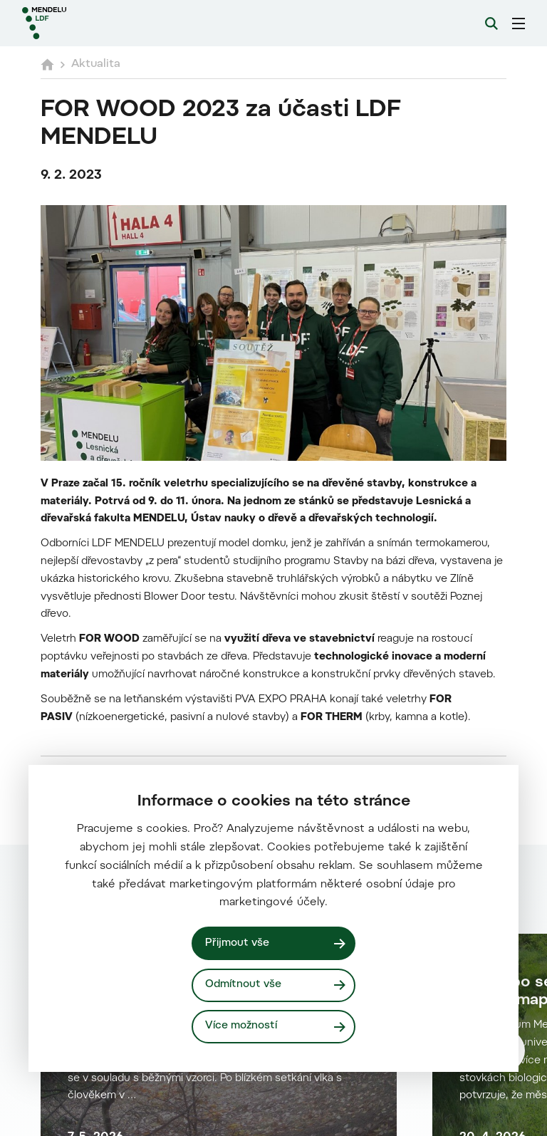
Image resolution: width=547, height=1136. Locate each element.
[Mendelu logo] (97, 23)
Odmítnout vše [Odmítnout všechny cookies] (243, 984)
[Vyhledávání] (491, 23)
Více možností (241, 1026)
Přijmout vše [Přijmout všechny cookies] (237, 943)
